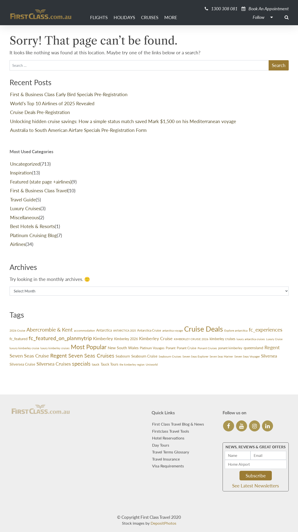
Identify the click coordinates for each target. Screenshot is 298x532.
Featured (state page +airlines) (41, 182)
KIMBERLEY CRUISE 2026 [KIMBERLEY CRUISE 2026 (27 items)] (191, 339)
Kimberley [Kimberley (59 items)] (103, 338)
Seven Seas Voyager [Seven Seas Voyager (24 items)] (247, 356)
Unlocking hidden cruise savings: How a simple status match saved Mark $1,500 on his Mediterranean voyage (123, 121)
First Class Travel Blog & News (178, 424)
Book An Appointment (265, 8)
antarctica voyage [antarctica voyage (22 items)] (172, 330)
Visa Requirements (168, 465)
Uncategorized (25, 164)
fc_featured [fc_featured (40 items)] (18, 338)
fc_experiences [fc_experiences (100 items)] (265, 329)
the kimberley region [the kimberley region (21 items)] (131, 364)
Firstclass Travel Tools (170, 431)
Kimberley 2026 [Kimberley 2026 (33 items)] (126, 339)
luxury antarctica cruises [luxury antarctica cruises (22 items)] (251, 339)
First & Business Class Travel (39, 190)
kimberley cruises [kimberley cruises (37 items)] (222, 339)
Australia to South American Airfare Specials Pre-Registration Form (78, 130)
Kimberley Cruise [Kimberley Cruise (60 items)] (156, 338)
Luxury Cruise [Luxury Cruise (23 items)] (274, 339)
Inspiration (21, 172)
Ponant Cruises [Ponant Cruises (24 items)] (207, 348)
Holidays (124, 17)
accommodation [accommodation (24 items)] (84, 330)
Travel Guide (23, 199)
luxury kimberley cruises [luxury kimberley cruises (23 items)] (55, 348)
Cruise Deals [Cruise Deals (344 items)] (203, 328)
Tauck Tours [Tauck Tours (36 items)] (109, 364)
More (170, 17)
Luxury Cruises (25, 208)
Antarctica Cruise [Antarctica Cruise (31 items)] (149, 330)
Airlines (17, 244)
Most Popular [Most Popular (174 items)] (89, 346)
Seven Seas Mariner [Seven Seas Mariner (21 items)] (221, 356)
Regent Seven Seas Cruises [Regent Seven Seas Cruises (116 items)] (82, 355)
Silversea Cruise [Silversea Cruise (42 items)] (22, 364)
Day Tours (160, 445)
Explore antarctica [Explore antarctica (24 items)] (236, 330)
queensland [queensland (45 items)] (253, 348)
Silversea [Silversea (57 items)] (269, 356)
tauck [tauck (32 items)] (95, 364)
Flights (99, 17)
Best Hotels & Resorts (32, 226)
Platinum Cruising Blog (33, 235)
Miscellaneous (24, 217)
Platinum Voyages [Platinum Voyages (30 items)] (152, 348)
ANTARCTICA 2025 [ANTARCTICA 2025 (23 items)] (124, 330)
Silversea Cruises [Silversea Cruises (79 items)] (53, 364)
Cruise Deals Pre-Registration (40, 112)
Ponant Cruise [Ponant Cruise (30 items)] (186, 348)
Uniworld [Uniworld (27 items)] (152, 364)
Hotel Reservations (168, 438)
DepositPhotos (163, 523)
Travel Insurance (166, 459)
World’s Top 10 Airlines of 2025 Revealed (52, 103)
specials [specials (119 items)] (81, 363)
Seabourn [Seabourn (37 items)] (123, 356)
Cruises (149, 17)
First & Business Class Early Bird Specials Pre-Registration (69, 94)
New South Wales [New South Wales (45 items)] (123, 348)
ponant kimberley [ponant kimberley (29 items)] (230, 348)
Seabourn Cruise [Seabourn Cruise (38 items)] (144, 356)
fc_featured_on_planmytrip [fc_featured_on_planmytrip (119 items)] (60, 338)
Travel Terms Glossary (170, 452)
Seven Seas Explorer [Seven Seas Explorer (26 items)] (195, 356)
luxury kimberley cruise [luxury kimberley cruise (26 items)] (24, 348)
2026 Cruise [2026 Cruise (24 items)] (17, 330)
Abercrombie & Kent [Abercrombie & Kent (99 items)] (49, 329)
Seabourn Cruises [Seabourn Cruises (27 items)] (170, 356)
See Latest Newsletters (255, 485)
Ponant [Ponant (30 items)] (171, 348)
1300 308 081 (221, 8)
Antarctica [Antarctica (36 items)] (104, 330)
